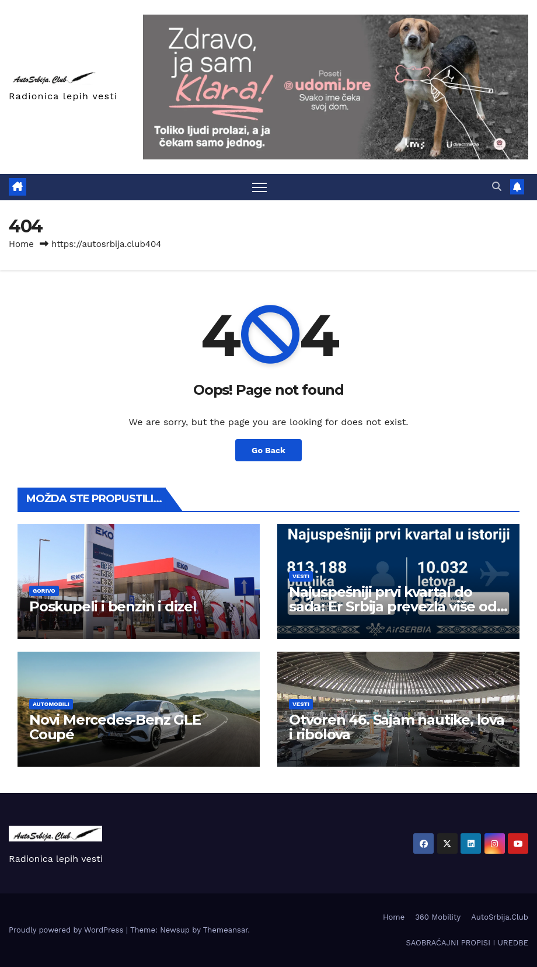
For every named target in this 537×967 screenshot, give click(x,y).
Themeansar (225, 930)
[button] (496, 186)
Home (21, 244)
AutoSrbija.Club (499, 917)
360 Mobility (438, 917)
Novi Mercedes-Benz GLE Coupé (115, 727)
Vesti (300, 576)
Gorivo (44, 590)
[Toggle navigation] (259, 187)
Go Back (268, 450)
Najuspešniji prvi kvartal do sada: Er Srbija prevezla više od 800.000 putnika (393, 606)
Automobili (51, 704)
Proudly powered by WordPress (67, 930)
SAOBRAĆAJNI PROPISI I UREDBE (467, 942)
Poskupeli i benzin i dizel (113, 606)
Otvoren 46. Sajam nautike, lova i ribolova (396, 727)
